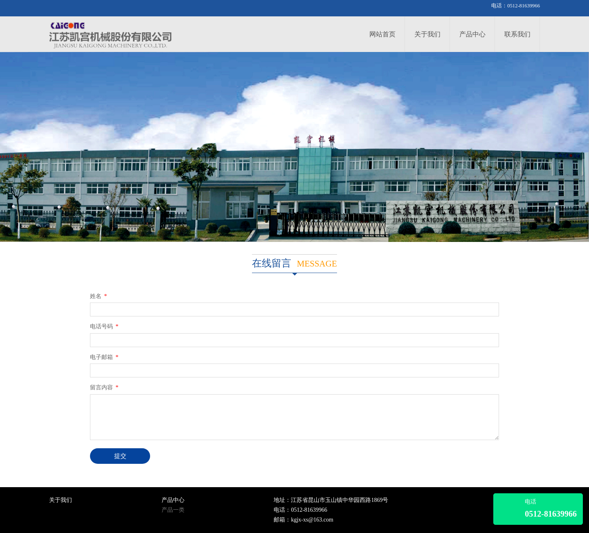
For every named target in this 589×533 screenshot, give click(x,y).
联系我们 (517, 34)
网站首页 (382, 34)
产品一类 (173, 510)
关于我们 (427, 34)
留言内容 (105, 387)
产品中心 (472, 34)
